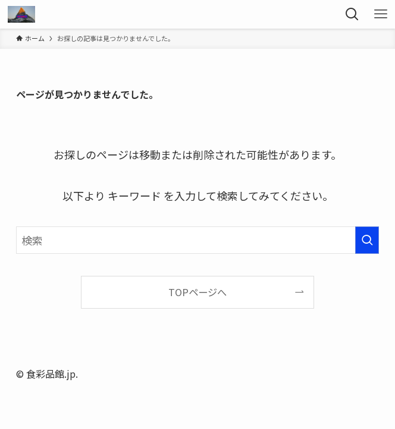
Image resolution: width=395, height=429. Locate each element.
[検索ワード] (198, 240)
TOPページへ (197, 292)
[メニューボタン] (380, 14)
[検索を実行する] (367, 240)
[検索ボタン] (352, 14)
